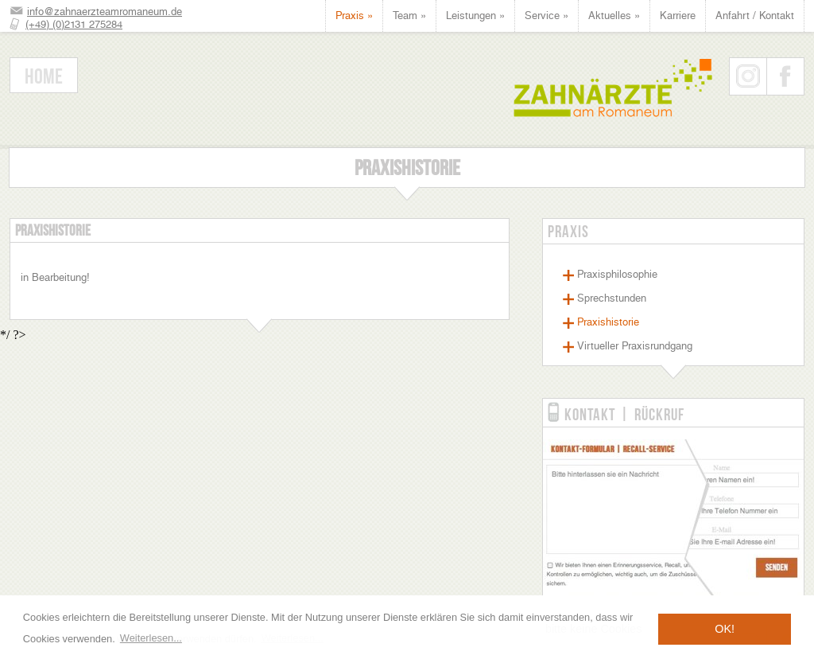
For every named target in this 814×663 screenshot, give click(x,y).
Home (44, 76)
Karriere (678, 15)
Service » (546, 15)
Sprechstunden (611, 298)
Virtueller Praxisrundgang (634, 346)
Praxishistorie (608, 322)
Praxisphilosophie (617, 274)
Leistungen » (475, 15)
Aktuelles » (614, 15)
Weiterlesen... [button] (151, 638)
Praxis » (354, 15)
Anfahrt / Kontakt (754, 15)
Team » (409, 15)
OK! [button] (725, 628)
